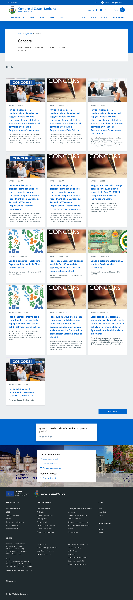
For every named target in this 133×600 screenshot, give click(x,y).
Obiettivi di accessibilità (76, 561)
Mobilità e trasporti (74, 518)
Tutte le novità (113, 411)
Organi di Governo (12, 515)
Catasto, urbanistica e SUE (46, 525)
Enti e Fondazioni (12, 525)
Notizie (101, 508)
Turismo (70, 528)
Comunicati (102, 512)
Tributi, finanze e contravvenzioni (79, 525)
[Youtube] (100, 10)
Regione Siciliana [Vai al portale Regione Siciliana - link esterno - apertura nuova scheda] (13, 2)
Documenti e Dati (12, 528)
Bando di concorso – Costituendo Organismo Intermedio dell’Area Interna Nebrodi (25, 264)
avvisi (11, 105)
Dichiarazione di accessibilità (77, 557)
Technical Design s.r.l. (20, 594)
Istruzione (104, 17)
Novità (31, 17)
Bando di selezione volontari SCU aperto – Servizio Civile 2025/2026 (107, 264)
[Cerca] (122, 9)
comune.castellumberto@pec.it (20, 564)
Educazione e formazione (45, 532)
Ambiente (40, 512)
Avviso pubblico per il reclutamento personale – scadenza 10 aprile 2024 (22, 392)
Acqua (84, 17)
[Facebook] (96, 10)
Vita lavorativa (73, 532)
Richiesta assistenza (44, 554)
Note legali (71, 554)
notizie (12, 256)
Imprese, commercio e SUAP (77, 515)
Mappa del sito (11, 581)
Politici (8, 518)
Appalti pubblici (42, 518)
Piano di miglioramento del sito (78, 564)
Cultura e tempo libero (44, 528)
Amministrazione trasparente (78, 544)
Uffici (8, 512)
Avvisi (101, 515)
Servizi (41, 17)
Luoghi (101, 529)
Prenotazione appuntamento (47, 547)
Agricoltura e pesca (43, 508)
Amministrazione (17, 17)
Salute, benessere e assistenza (78, 522)
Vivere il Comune (56, 17)
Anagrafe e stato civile (44, 515)
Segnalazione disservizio (45, 551)
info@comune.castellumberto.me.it (18, 561)
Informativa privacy (74, 547)
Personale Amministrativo (15, 522)
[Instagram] (104, 10)
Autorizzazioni (42, 522)
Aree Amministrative (13, 508)
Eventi (101, 532)
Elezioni (93, 17)
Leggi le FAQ (41, 544)
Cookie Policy (72, 551)
